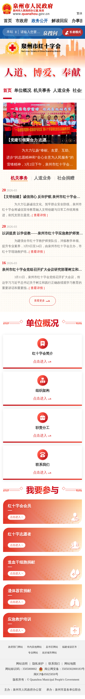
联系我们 (54, 663)
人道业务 (42, 178)
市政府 (22, 20)
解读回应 (59, 20)
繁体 (79, 13)
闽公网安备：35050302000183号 (62, 668)
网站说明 (22, 663)
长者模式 (72, 32)
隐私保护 (38, 663)
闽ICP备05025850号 (46, 674)
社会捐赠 (65, 178)
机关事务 (19, 178)
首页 (8, 20)
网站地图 (70, 663)
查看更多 (42, 301)
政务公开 (39, 20)
